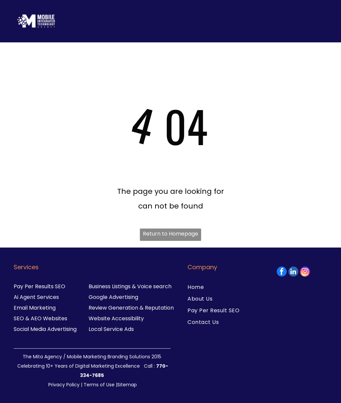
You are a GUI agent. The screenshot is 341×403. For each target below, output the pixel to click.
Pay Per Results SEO (39, 286)
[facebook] (282, 272)
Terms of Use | (100, 384)
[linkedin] (293, 272)
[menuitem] (221, 287)
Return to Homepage (170, 234)
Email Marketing (35, 308)
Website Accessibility (116, 318)
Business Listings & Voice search (130, 286)
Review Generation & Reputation (131, 308)
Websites (55, 318)
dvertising (64, 329)
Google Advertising (113, 297)
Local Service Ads (111, 329)
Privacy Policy (64, 384)
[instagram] (305, 272)
